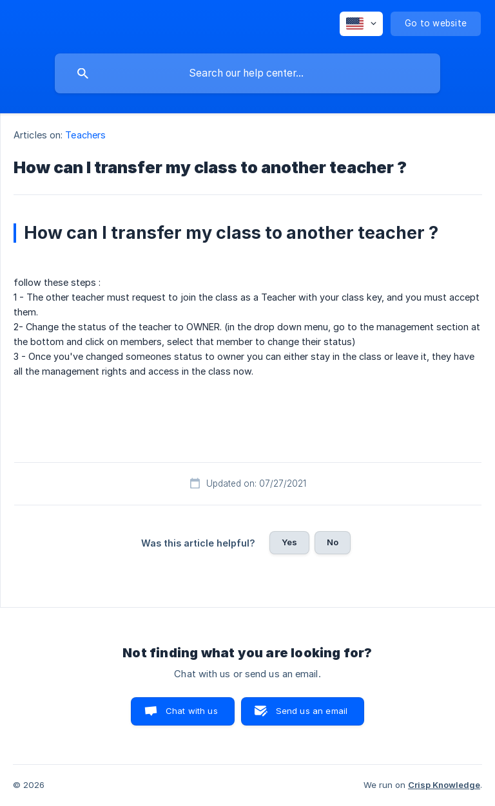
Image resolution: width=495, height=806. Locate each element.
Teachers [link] (85, 134)
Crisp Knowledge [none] (444, 785)
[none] (361, 24)
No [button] (332, 542)
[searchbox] (247, 73)
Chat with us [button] (192, 711)
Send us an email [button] (311, 711)
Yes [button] (289, 542)
